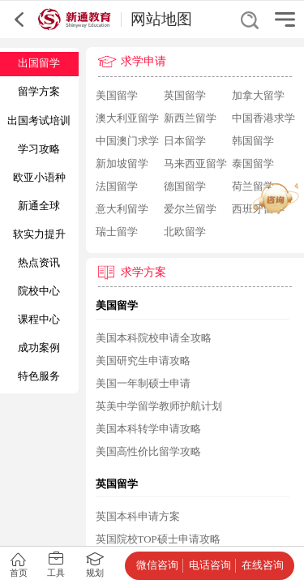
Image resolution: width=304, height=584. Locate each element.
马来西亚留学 (195, 164)
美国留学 (117, 95)
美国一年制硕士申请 (143, 383)
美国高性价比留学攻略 (148, 451)
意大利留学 (122, 209)
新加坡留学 (122, 164)
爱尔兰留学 (190, 209)
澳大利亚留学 (127, 118)
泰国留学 (253, 164)
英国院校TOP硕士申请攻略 (158, 539)
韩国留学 (253, 141)
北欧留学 (185, 232)
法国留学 (117, 186)
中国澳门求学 (127, 141)
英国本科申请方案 (138, 516)
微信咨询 (157, 565)
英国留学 (185, 95)
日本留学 (185, 141)
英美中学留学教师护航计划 (159, 406)
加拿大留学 (258, 95)
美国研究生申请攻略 (143, 361)
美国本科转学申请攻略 (148, 429)
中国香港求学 (263, 118)
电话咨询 (210, 565)
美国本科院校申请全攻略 (154, 338)
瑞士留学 (117, 232)
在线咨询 (263, 565)
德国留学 (185, 186)
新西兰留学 (190, 118)
